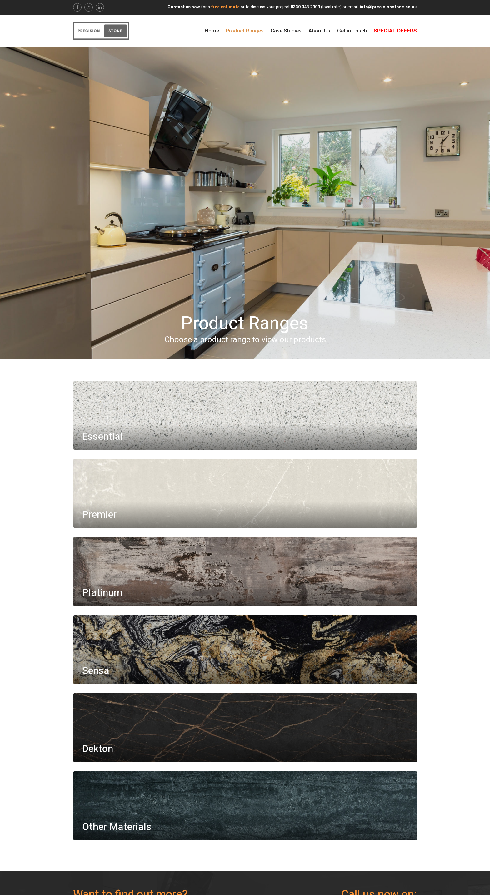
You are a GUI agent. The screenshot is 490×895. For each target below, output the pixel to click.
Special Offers (395, 30)
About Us (319, 30)
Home (212, 30)
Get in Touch (352, 30)
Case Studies (286, 30)
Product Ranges (245, 30)
